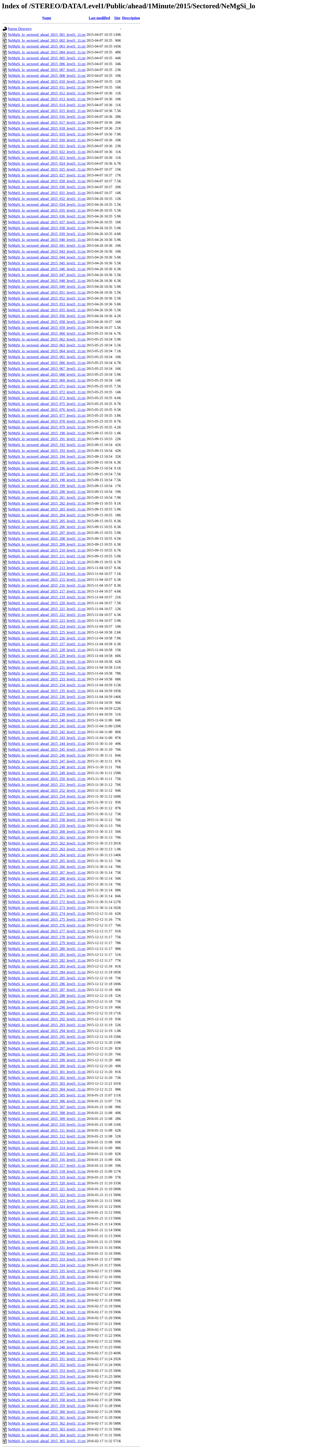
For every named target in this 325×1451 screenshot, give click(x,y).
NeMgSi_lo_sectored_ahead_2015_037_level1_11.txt (47, 222)
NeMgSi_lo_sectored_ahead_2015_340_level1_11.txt (47, 1300)
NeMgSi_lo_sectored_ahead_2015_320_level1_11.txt (47, 1183)
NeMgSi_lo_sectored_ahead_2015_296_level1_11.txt (47, 1042)
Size (117, 18)
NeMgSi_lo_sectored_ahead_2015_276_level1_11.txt (47, 925)
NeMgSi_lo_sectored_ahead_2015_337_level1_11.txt (47, 1283)
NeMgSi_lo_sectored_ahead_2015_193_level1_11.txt (47, 451)
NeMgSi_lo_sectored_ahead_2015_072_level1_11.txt (47, 392)
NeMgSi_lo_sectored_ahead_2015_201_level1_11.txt (47, 497)
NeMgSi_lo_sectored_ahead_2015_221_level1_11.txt (47, 609)
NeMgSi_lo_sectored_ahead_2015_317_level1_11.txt (47, 1165)
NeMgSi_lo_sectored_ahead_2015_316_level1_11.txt (47, 1160)
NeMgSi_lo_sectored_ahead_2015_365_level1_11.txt (47, 1441)
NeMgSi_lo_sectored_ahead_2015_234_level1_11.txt (47, 685)
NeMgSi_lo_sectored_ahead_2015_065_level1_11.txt (47, 357)
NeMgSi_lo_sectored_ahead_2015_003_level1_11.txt (47, 46)
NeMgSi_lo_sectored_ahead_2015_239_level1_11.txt (47, 714)
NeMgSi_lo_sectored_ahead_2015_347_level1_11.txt (47, 1341)
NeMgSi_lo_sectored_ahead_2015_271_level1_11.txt (47, 896)
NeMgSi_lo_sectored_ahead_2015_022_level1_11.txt (47, 152)
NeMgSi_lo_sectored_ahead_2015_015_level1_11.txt (47, 111)
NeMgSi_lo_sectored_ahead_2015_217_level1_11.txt (47, 591)
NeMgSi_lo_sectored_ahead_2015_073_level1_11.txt (47, 398)
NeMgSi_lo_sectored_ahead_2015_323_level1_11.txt (47, 1201)
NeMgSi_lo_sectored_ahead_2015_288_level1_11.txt (47, 996)
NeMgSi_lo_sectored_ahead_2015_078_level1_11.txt (47, 421)
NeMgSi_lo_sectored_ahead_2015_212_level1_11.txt (47, 562)
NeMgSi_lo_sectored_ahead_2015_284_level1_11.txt (47, 972)
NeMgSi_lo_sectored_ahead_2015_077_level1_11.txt (47, 415)
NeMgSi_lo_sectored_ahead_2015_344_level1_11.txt (47, 1324)
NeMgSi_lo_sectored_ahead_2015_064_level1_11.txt (47, 351)
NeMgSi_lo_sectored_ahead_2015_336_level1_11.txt (47, 1277)
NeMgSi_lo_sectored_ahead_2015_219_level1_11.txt (47, 597)
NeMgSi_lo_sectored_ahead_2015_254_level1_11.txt (47, 796)
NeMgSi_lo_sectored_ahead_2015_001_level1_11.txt (47, 35)
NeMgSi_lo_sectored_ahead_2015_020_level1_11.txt (47, 140)
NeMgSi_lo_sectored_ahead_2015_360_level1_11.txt (47, 1412)
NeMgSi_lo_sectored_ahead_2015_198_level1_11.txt (47, 480)
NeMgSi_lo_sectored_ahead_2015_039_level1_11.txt (47, 234)
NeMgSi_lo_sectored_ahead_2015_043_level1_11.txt (47, 251)
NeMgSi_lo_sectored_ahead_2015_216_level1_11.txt (47, 585)
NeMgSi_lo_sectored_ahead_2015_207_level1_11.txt (47, 533)
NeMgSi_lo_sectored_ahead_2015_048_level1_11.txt (47, 281)
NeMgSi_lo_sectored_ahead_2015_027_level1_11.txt (47, 175)
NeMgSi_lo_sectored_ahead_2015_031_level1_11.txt (47, 193)
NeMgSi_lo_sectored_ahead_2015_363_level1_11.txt (47, 1429)
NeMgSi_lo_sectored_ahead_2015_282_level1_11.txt (47, 960)
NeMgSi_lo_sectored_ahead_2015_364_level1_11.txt (47, 1435)
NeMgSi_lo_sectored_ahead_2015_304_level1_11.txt (47, 1089)
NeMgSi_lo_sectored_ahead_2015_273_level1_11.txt (47, 908)
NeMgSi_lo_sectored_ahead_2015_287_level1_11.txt (47, 990)
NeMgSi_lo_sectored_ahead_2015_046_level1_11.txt (47, 269)
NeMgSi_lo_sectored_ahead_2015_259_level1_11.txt (47, 826)
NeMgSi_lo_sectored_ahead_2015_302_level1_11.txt (47, 1078)
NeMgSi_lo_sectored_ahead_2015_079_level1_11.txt (47, 427)
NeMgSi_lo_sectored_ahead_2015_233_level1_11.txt (47, 679)
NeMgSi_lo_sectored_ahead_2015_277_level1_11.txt (47, 931)
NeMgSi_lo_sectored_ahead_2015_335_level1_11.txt (47, 1271)
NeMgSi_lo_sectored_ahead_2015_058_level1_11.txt (47, 322)
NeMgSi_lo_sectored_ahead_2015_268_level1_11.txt (47, 878)
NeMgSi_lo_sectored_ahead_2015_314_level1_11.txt (47, 1148)
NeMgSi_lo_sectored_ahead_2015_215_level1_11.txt (47, 579)
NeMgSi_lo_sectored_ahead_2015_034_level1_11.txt (47, 204)
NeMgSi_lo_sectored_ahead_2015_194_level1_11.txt (47, 456)
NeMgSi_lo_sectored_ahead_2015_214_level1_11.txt (47, 574)
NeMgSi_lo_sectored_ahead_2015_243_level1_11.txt (47, 738)
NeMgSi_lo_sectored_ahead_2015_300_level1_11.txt (47, 1066)
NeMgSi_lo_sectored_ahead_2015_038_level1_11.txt (47, 228)
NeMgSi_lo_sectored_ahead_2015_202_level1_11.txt (47, 503)
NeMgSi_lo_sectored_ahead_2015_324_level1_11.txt (47, 1206)
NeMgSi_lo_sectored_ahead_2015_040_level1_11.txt (47, 240)
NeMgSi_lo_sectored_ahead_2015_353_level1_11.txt (47, 1371)
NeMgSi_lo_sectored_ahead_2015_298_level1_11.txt (47, 1054)
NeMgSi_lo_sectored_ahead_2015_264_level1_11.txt (47, 855)
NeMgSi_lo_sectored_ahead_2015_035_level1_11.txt (47, 210)
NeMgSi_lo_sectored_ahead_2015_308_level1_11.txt (47, 1113)
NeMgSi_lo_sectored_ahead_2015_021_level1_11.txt (47, 146)
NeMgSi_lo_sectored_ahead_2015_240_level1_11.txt (47, 720)
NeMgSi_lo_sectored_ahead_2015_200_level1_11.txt (47, 492)
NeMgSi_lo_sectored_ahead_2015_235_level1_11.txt (47, 691)
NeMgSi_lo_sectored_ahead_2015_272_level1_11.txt (47, 902)
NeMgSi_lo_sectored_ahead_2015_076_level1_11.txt (47, 410)
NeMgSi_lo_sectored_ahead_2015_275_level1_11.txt (47, 919)
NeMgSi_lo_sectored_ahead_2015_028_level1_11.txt (47, 181)
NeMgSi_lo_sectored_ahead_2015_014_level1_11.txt (47, 105)
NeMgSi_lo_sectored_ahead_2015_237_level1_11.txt (47, 703)
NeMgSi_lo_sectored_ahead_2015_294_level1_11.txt (47, 1031)
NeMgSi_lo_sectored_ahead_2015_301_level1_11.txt (47, 1072)
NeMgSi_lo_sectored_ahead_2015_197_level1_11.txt (47, 474)
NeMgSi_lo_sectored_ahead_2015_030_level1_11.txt (47, 187)
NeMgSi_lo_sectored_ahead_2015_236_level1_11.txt (47, 697)
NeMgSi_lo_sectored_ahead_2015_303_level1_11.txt (47, 1083)
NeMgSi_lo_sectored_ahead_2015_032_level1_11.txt (47, 199)
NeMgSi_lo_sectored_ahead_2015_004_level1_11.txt (47, 52)
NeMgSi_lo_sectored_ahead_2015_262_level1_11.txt (47, 843)
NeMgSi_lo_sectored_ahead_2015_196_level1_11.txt (47, 468)
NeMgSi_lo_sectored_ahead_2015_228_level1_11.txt (47, 650)
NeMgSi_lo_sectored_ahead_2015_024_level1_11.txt (47, 163)
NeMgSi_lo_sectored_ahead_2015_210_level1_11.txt (47, 550)
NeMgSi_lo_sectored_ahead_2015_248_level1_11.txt (47, 767)
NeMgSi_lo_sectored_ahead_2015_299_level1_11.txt (47, 1060)
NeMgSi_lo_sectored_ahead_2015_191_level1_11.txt (47, 439)
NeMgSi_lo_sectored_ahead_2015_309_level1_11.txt (47, 1119)
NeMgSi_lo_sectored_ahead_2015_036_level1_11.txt (47, 216)
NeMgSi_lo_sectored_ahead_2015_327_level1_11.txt (47, 1224)
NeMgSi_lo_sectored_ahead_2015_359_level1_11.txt (47, 1406)
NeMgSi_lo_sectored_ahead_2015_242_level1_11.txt (47, 732)
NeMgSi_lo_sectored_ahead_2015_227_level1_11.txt (47, 644)
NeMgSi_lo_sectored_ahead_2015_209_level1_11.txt (47, 544)
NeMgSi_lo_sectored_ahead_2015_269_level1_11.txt (47, 884)
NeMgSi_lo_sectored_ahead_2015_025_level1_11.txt (47, 169)
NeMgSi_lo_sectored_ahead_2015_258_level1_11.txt (47, 820)
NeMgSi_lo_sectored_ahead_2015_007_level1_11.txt (47, 70)
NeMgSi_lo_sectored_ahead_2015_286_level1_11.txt (47, 984)
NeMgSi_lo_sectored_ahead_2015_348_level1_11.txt (47, 1347)
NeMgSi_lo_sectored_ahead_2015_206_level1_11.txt (47, 527)
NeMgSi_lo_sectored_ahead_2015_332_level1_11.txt (47, 1253)
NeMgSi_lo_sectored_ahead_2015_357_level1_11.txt (47, 1394)
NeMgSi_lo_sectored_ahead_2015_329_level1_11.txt (47, 1236)
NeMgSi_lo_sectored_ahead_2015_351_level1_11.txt (47, 1359)
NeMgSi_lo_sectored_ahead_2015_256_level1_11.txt (47, 808)
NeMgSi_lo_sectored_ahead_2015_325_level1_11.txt (47, 1212)
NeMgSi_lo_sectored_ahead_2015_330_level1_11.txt (47, 1242)
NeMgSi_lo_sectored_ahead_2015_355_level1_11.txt (47, 1382)
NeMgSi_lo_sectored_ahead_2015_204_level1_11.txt (47, 515)
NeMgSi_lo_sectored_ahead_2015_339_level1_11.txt (47, 1294)
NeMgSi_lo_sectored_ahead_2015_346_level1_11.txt (47, 1335)
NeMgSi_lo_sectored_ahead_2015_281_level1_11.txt (47, 955)
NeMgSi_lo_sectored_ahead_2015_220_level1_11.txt (47, 603)
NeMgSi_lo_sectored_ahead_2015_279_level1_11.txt (47, 943)
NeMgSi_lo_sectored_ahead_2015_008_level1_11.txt (47, 76)
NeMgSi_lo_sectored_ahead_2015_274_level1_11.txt (47, 913)
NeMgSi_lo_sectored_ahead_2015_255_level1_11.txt (47, 802)
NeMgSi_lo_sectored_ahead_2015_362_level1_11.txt (47, 1423)
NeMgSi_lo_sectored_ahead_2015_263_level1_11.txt (47, 849)
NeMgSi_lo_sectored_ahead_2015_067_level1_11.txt (47, 369)
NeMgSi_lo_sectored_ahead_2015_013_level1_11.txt (47, 99)
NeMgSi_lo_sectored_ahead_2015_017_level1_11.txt (47, 122)
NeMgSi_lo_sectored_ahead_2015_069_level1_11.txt (47, 380)
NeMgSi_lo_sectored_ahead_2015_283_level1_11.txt (47, 966)
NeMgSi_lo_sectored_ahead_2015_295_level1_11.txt (47, 1037)
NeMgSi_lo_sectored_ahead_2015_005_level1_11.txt (47, 58)
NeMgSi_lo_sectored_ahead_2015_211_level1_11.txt (46, 556)
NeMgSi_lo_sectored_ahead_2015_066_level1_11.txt (47, 363)
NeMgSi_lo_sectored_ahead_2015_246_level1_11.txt (47, 755)
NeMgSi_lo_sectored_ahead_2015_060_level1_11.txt (47, 333)
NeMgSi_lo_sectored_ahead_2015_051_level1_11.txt (47, 292)
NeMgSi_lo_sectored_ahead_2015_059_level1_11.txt (47, 328)
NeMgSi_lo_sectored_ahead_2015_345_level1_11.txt (47, 1330)
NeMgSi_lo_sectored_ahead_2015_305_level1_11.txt (47, 1095)
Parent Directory (20, 29)
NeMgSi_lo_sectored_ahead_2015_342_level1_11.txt (47, 1312)
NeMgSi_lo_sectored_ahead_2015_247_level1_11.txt (47, 761)
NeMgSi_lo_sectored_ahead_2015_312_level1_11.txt (47, 1136)
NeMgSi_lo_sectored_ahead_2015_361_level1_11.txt (47, 1417)
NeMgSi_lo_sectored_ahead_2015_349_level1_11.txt (47, 1353)
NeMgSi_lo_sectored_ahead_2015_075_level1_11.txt (47, 404)
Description (131, 18)
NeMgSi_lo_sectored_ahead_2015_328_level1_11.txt (47, 1230)
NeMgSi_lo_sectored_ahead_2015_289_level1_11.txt (47, 1001)
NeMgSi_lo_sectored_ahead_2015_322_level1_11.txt (47, 1195)
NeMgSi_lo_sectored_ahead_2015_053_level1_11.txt (47, 304)
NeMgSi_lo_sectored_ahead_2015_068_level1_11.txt (47, 374)
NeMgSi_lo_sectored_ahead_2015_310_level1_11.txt (47, 1124)
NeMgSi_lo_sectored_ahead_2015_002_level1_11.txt (47, 40)
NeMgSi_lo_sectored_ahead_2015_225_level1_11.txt (47, 632)
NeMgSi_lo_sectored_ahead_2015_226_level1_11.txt (47, 638)
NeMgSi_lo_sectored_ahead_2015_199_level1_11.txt (47, 486)
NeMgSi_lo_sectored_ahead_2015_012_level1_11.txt (47, 93)
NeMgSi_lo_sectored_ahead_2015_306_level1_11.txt (47, 1101)
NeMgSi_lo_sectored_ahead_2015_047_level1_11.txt (47, 275)
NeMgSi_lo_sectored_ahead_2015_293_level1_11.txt (47, 1025)
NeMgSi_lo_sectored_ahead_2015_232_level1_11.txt (47, 673)
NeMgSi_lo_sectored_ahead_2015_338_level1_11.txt (47, 1289)
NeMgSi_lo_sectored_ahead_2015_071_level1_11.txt (47, 386)
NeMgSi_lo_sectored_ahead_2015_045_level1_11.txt (47, 263)
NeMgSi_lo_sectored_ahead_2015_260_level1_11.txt (47, 831)
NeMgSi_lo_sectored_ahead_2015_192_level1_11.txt (47, 445)
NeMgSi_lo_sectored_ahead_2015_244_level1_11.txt (47, 744)
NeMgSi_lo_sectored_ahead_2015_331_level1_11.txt (47, 1248)
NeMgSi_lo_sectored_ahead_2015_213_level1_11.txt (47, 568)
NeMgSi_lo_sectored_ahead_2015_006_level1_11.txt (47, 64)
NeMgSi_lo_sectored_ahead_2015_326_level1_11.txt (47, 1218)
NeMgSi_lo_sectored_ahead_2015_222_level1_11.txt (47, 615)
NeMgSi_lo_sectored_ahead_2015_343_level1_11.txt (47, 1318)
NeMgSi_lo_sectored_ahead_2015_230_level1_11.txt (47, 662)
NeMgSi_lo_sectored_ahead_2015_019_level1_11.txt (47, 134)
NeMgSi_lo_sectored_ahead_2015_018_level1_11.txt (47, 128)
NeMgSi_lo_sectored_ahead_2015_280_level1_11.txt (47, 949)
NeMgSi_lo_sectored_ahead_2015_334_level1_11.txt (47, 1265)
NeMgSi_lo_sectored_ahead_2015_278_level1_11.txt (47, 937)
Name (46, 18)
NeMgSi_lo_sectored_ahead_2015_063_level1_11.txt (47, 345)
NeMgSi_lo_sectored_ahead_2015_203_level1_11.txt (47, 509)
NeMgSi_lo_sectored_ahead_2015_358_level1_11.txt (47, 1400)
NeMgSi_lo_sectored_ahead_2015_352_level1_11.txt (47, 1365)
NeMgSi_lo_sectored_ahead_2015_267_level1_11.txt (47, 872)
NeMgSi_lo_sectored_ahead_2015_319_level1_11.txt (47, 1177)
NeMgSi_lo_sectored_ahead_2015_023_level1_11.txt (47, 158)
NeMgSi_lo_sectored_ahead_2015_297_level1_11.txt (47, 1048)
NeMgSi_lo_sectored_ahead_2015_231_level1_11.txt (47, 667)
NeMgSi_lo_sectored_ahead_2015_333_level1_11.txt (47, 1259)
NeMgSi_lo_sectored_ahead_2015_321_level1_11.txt (47, 1189)
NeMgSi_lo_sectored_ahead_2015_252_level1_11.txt (47, 790)
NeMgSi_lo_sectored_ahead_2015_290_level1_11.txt (47, 1007)
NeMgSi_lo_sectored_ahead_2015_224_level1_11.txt (47, 626)
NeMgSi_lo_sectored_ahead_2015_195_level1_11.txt (47, 462)
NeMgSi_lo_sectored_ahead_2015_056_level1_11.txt (47, 316)
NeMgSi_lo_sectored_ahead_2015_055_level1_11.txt (47, 310)
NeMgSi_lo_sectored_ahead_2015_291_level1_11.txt (47, 1013)
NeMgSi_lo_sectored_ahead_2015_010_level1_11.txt (47, 81)
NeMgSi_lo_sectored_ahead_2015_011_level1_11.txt (46, 87)
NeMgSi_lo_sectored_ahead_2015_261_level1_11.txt (47, 837)
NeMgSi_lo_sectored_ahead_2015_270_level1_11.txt (47, 890)
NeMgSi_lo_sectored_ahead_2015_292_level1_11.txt (47, 1019)
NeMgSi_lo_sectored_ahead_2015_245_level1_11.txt (47, 749)
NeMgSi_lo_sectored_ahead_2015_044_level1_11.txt (47, 257)
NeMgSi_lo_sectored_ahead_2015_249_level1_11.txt (47, 773)
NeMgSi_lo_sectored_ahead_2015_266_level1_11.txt (47, 867)
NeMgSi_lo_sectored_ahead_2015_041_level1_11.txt (47, 245)
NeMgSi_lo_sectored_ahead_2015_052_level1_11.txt (47, 298)
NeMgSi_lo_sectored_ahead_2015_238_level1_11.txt (47, 708)
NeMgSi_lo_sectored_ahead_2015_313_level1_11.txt (47, 1142)
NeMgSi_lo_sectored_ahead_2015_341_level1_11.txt (47, 1306)
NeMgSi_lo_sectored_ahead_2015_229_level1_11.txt (47, 656)
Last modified (99, 18)
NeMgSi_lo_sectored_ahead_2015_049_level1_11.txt (47, 286)
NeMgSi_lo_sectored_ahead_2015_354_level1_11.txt (47, 1376)
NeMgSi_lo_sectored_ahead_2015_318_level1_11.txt (47, 1171)
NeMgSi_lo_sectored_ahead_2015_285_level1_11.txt (47, 978)
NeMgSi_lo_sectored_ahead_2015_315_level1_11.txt (47, 1154)
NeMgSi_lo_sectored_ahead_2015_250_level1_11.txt (47, 779)
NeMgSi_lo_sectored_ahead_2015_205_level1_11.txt (47, 521)
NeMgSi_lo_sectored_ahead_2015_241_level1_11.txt (47, 726)
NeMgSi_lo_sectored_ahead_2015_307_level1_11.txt (47, 1107)
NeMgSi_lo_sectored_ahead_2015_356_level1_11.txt (47, 1388)
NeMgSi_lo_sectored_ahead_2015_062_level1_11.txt (47, 339)
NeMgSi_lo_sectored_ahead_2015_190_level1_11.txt (47, 433)
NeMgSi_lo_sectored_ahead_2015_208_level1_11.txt (47, 538)
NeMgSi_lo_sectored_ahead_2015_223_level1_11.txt (47, 621)
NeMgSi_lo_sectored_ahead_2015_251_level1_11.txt (47, 785)
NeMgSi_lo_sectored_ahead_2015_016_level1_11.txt (47, 117)
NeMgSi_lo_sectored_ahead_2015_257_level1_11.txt (47, 814)
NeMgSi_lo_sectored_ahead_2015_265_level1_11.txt (47, 861)
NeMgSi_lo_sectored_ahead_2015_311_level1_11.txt (46, 1130)
